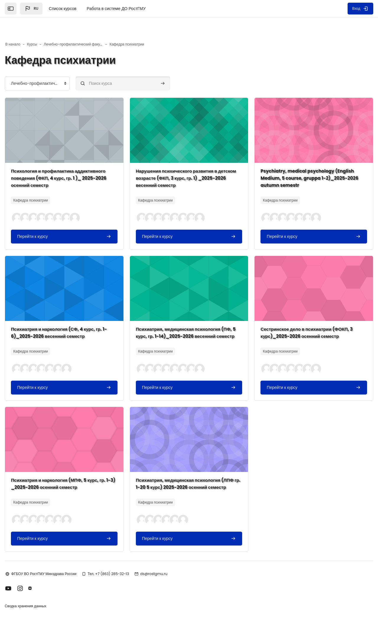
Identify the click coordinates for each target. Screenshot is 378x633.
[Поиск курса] (141, 66)
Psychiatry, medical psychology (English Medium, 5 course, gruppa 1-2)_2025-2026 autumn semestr (299, 160)
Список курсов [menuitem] (62, 9)
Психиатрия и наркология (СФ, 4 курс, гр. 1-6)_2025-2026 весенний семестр (75, 315)
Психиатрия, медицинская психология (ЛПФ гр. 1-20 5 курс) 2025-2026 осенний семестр (187, 476)
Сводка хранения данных (44, 603)
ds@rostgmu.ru (172, 570)
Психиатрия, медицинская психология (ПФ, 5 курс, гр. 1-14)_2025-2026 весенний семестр (187, 318)
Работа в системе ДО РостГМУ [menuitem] (116, 9)
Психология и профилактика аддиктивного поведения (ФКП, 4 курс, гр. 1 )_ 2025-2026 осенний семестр (75, 160)
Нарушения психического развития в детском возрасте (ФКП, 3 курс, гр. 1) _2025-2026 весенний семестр (185, 160)
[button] (31, 8)
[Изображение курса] (77, 112)
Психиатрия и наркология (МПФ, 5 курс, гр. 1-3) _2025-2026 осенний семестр (76, 473)
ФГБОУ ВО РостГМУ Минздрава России (62, 570)
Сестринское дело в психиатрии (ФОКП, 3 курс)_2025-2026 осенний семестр (301, 315)
